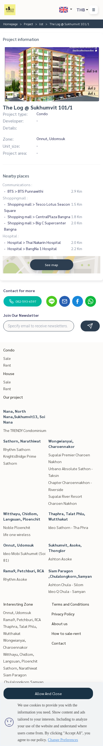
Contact (59, 643)
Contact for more (19, 290)
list (41, 24)
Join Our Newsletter (21, 315)
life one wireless (17, 534)
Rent (7, 365)
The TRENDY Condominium (24, 430)
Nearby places (16, 176)
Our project (13, 397)
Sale (7, 358)
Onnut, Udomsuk (18, 544)
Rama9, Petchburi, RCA (23, 570)
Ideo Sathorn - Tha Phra (68, 527)
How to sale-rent (66, 633)
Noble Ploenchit (16, 527)
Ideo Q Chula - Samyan (66, 591)
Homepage (10, 24)
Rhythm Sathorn (16, 449)
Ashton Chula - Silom (65, 584)
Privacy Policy (63, 613)
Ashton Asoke (60, 558)
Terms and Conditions (70, 604)
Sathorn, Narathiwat (22, 440)
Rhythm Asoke (15, 579)
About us (60, 623)
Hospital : (11, 235)
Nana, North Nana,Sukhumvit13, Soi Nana (24, 416)
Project (28, 24)
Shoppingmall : (15, 197)
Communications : (17, 184)
